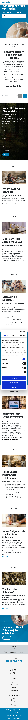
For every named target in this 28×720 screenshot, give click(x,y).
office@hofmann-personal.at (10, 439)
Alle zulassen (14, 378)
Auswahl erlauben (14, 382)
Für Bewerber (14, 672)
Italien (10, 652)
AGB (20, 709)
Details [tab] (14, 335)
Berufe (14, 678)
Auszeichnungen (14, 688)
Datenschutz (9, 710)
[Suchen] (24, 16)
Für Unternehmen (14, 671)
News (14, 692)
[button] (5, 206)
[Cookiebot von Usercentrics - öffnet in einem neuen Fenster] (20, 332)
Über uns (14, 687)
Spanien (24, 651)
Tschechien (20, 652)
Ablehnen (14, 387)
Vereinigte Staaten (5, 651)
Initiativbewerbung (14, 679)
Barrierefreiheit (17, 710)
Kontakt (8, 709)
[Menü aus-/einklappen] (26, 2)
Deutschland (14, 651)
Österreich (14, 652)
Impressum (14, 709)
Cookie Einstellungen (14, 712)
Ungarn (6, 652)
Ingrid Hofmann (14, 690)
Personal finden (14, 684)
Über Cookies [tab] (23, 335)
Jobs (14, 667)
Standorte (14, 669)
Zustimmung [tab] (5, 335)
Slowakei (19, 651)
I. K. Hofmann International (14, 673)
